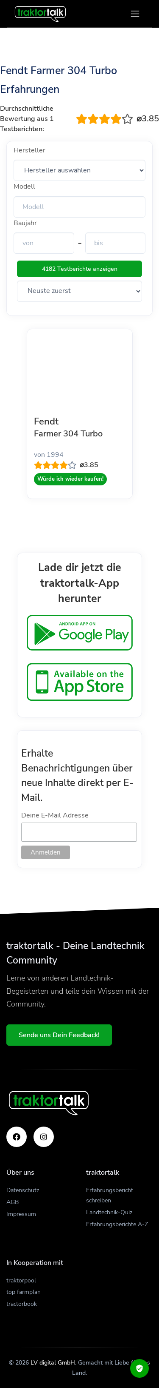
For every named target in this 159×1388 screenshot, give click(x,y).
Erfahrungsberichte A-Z (117, 1224)
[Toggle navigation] (135, 13)
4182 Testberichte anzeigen (79, 269)
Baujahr (25, 223)
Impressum (21, 1214)
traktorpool (21, 1280)
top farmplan (23, 1292)
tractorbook (21, 1304)
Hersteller (29, 150)
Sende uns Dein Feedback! (59, 1035)
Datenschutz (22, 1190)
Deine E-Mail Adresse (55, 815)
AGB (12, 1202)
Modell (24, 186)
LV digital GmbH (53, 1363)
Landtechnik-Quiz (109, 1212)
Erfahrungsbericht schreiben (109, 1195)
